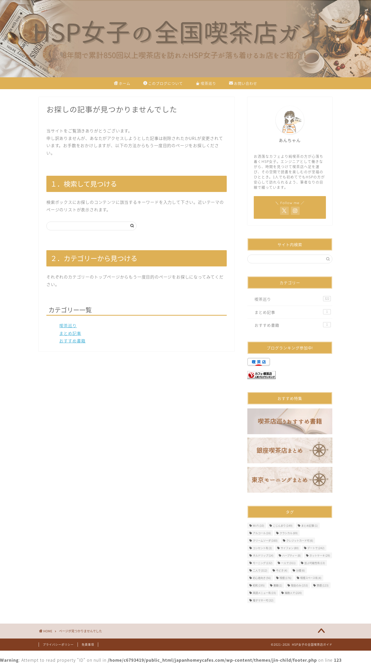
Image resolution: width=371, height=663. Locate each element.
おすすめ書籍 (72, 341)
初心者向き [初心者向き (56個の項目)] (262, 578)
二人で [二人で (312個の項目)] (260, 570)
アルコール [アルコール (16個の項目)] (262, 533)
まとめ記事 (70, 333)
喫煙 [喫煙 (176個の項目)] (285, 578)
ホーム (122, 83)
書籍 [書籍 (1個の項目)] (277, 585)
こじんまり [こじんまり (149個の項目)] (282, 525)
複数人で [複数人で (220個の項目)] (293, 593)
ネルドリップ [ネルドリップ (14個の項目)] (263, 555)
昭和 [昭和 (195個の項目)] (259, 585)
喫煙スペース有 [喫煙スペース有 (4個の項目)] (310, 578)
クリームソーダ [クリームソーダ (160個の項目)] (265, 540)
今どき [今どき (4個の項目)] (281, 570)
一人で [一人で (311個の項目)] (288, 563)
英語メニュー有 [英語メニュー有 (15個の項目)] (264, 593)
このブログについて (163, 83)
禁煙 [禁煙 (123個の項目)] (322, 585)
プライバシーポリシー (58, 644)
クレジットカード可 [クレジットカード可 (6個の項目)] (299, 540)
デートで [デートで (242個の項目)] (315, 548)
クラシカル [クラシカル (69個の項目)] (289, 533)
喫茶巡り (206, 83)
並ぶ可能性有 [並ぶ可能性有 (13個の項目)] (314, 563)
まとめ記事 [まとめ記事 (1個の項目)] (309, 525)
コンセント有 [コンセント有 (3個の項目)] (262, 548)
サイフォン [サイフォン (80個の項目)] (290, 548)
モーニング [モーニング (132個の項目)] (262, 563)
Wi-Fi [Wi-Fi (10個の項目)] (258, 525)
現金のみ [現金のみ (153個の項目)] (299, 585)
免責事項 (88, 644)
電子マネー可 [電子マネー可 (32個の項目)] (263, 600)
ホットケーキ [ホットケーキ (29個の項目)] (319, 555)
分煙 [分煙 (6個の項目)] (300, 570)
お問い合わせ (243, 83)
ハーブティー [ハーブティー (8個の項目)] (291, 555)
